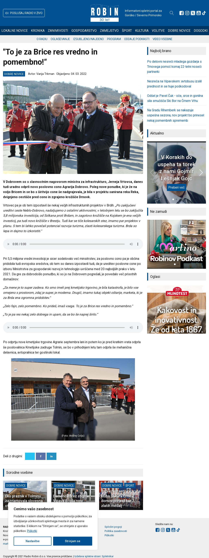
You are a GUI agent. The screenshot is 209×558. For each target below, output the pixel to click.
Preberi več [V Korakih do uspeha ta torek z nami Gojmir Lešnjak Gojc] (176, 187)
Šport (127, 31)
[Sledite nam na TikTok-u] (204, 13)
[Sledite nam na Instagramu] (187, 13)
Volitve (158, 31)
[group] (176, 244)
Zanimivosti (58, 31)
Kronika (38, 31)
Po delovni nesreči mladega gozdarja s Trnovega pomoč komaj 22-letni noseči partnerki (174, 67)
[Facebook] (41, 456)
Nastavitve (32, 541)
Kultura (142, 31)
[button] (24, 13)
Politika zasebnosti (116, 531)
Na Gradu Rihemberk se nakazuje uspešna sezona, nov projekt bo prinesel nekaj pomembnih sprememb (175, 115)
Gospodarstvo (84, 31)
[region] (53, 526)
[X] (30, 456)
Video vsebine (162, 39)
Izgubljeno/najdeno (88, 39)
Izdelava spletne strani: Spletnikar (94, 556)
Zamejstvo (109, 31)
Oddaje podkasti (136, 39)
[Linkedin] (51, 456)
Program (114, 39)
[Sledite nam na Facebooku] (181, 13)
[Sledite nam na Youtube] (198, 13)
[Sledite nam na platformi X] (192, 13)
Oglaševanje (60, 39)
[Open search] (172, 13)
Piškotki (32, 531)
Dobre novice (179, 31)
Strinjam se (72, 541)
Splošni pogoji (113, 526)
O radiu (42, 39)
